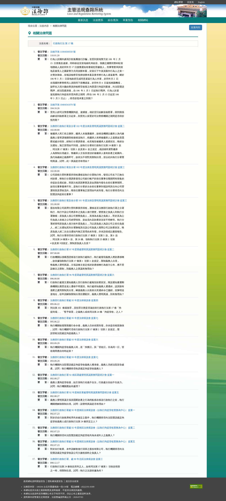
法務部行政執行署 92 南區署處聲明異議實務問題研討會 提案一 (82, 375)
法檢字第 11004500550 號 (63, 52)
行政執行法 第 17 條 (63, 43)
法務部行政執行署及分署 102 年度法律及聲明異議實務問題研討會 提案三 (87, 167)
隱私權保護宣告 (55, 481)
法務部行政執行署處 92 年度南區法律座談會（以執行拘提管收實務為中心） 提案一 (92, 410)
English (201, 2)
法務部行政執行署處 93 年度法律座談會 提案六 (74, 339)
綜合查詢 (113, 20)
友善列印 (195, 27)
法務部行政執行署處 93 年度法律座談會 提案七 (74, 357)
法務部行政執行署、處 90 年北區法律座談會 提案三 (76, 459)
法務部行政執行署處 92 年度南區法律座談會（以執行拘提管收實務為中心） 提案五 (92, 441)
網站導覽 (178, 2)
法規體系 (98, 20)
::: (169, 2)
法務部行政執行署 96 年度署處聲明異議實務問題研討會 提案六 (82, 275)
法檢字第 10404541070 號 (63, 104)
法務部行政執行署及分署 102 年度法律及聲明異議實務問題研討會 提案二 (87, 126)
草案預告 (128, 20)
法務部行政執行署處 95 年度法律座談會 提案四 (74, 300)
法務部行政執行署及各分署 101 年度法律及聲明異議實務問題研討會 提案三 (88, 200)
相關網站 (143, 20)
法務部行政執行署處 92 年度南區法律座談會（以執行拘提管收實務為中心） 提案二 (92, 427)
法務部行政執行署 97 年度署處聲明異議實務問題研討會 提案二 (82, 249)
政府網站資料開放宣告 (34, 481)
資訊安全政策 (72, 481)
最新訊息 (83, 20)
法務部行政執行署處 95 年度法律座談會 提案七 (74, 318)
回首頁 (190, 2)
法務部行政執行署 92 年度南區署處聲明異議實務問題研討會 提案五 (84, 392)
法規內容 (44, 26)
